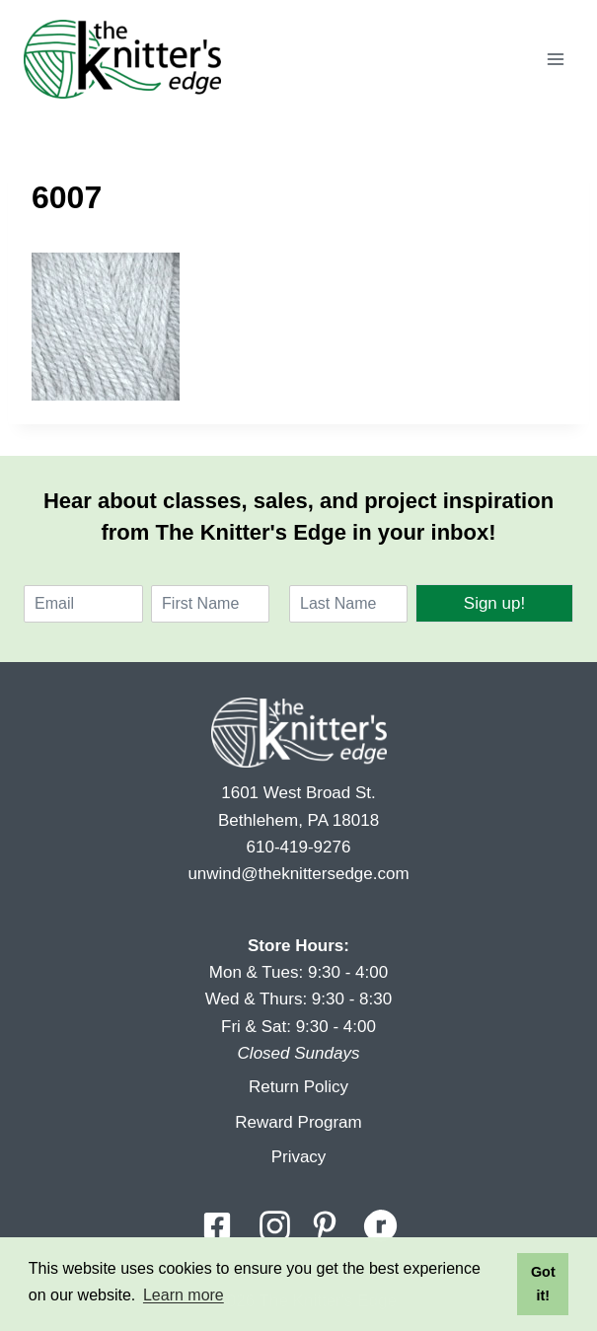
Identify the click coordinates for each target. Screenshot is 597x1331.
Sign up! (494, 603)
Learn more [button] (183, 1295)
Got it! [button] (543, 1283)
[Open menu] (555, 58)
